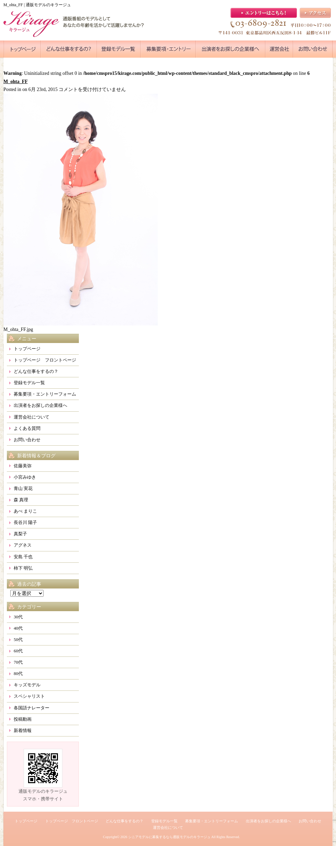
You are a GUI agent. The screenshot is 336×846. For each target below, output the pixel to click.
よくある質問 (27, 428)
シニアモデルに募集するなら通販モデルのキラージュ (169, 837)
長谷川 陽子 (25, 522)
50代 (18, 639)
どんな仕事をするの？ (36, 371)
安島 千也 (23, 556)
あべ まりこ (25, 511)
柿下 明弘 (23, 568)
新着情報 (23, 730)
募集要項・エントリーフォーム (45, 394)
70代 (18, 662)
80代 (18, 673)
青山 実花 (23, 488)
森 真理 (21, 499)
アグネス (23, 545)
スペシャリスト (29, 696)
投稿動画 (23, 719)
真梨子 (20, 533)
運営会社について (31, 417)
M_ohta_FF (15, 81)
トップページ (27, 348)
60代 (18, 650)
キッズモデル (27, 684)
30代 (18, 616)
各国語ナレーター (31, 707)
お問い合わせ (27, 439)
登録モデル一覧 (29, 382)
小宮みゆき (25, 477)
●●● (22, 49)
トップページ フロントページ (45, 360)
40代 (18, 628)
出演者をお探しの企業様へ (40, 405)
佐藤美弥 (23, 465)
